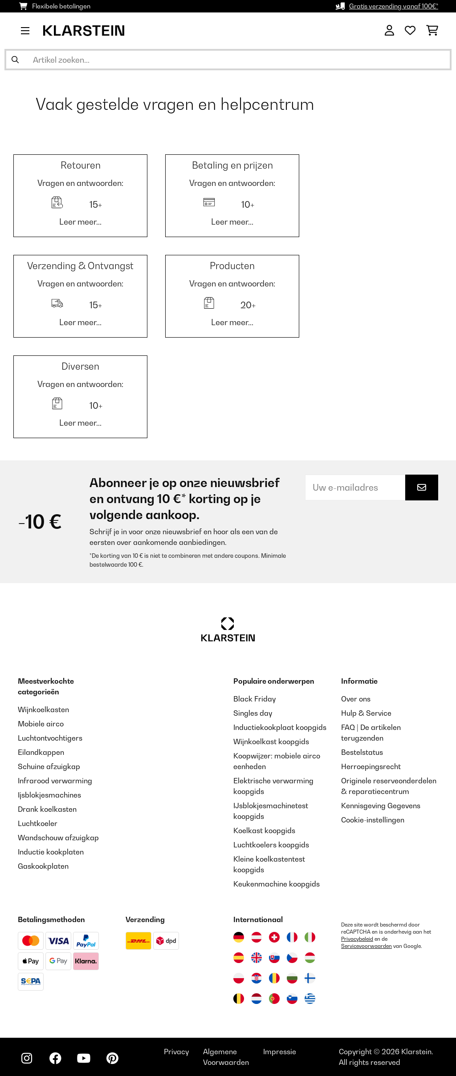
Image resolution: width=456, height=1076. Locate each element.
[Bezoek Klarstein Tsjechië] (292, 957)
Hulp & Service (366, 713)
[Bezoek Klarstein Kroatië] (256, 978)
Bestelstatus (362, 752)
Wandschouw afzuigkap (58, 837)
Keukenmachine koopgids (276, 883)
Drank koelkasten (47, 809)
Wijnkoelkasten (43, 709)
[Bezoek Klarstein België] (238, 998)
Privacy (176, 1051)
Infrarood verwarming (55, 780)
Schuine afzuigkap (49, 766)
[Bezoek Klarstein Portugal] (274, 998)
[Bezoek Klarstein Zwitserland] (274, 937)
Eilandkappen (41, 752)
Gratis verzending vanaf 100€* (393, 6)
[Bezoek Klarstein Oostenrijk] (256, 937)
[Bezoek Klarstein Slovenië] (292, 998)
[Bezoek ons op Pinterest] (112, 1058)
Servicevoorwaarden (366, 946)
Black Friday (254, 698)
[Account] (389, 31)
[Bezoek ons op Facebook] (55, 1058)
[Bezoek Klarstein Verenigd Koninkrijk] (256, 957)
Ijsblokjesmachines (49, 794)
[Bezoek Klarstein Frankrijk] (292, 937)
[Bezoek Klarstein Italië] (310, 937)
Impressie (279, 1051)
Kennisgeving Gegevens (380, 805)
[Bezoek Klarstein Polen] (238, 978)
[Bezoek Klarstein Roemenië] (274, 978)
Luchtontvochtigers (50, 737)
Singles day (252, 713)
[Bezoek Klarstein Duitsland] (238, 937)
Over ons (355, 698)
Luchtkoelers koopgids (271, 844)
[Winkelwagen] (432, 31)
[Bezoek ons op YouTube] (84, 1058)
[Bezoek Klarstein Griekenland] (310, 999)
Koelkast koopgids (264, 830)
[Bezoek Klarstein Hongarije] (310, 957)
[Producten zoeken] (228, 59)
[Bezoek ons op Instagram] (27, 1058)
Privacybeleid (357, 939)
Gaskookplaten (43, 866)
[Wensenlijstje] (410, 31)
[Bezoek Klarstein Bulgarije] (292, 978)
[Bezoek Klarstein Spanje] (238, 957)
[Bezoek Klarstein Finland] (310, 978)
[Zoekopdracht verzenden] (15, 59)
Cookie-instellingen (372, 819)
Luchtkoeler (37, 823)
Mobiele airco (41, 723)
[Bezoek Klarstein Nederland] (256, 998)
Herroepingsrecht (371, 766)
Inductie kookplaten (51, 851)
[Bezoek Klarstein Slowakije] (274, 957)
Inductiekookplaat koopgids (279, 727)
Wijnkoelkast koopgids (271, 741)
